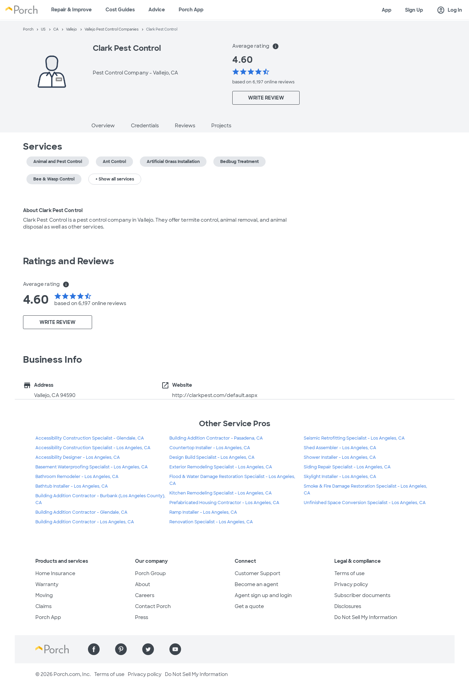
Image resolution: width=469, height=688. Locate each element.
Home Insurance (55, 573)
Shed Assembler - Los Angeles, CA (340, 448)
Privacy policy (351, 584)
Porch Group (150, 573)
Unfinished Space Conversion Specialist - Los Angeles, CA (365, 502)
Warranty (46, 584)
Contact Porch (153, 606)
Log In (449, 10)
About (142, 584)
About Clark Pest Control (52, 210)
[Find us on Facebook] (94, 649)
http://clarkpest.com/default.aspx (214, 395)
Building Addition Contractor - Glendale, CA (81, 512)
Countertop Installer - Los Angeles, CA (209, 448)
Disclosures (347, 606)
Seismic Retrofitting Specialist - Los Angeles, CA (354, 438)
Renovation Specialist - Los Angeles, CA (211, 522)
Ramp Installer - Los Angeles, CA (203, 512)
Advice (156, 10)
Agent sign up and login (263, 595)
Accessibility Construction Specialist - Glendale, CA (89, 438)
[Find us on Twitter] (148, 649)
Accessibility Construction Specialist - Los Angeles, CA (92, 448)
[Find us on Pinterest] (121, 649)
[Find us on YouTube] (175, 649)
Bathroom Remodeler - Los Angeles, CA (77, 476)
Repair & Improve (71, 10)
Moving (44, 595)
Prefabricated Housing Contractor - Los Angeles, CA (224, 502)
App (386, 10)
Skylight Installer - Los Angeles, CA (340, 476)
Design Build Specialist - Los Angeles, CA (212, 457)
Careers (144, 595)
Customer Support (257, 573)
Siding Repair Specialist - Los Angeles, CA (347, 467)
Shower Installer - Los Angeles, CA (340, 457)
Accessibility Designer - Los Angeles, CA (77, 457)
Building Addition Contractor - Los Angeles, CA (84, 522)
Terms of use (349, 573)
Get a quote (249, 606)
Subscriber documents (362, 595)
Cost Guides (120, 10)
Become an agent (256, 584)
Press (141, 617)
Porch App (191, 10)
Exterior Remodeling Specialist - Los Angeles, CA (220, 467)
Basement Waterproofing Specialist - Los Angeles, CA (91, 467)
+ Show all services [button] (115, 179)
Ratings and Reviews (68, 261)
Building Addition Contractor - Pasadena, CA (216, 438)
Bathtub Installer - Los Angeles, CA (71, 486)
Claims (43, 606)
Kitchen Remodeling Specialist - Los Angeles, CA (220, 493)
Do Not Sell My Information (365, 617)
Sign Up (414, 10)
